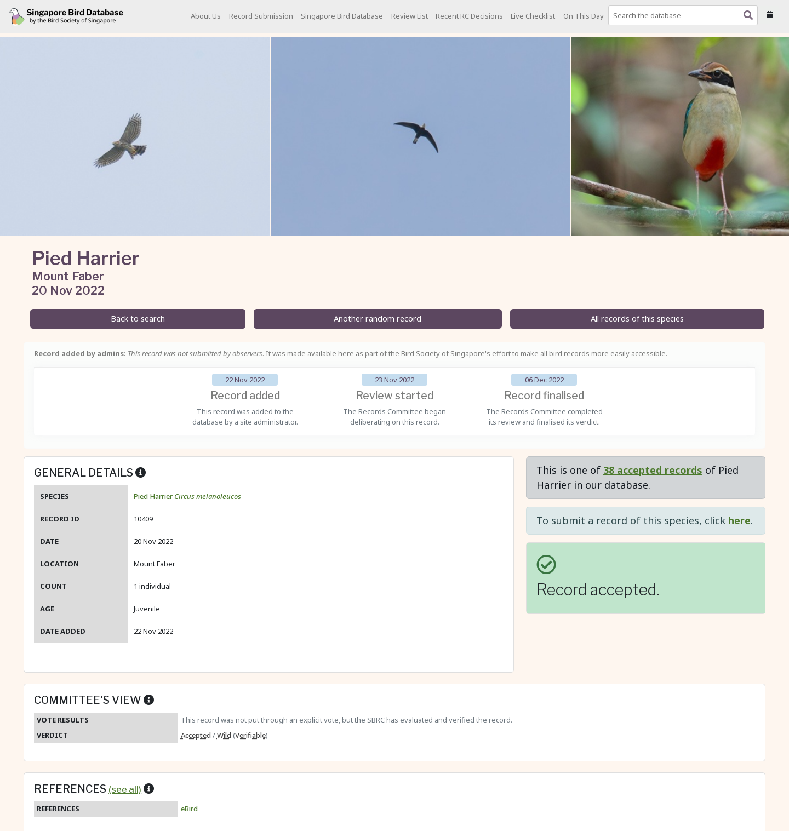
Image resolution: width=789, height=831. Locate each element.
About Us (206, 16)
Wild (224, 735)
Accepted (196, 735)
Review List (409, 16)
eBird (189, 808)
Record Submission (261, 16)
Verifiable (250, 735)
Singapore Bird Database (342, 16)
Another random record (377, 318)
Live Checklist (533, 16)
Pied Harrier (187, 496)
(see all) (124, 789)
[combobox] (685, 15)
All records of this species (637, 318)
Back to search (138, 318)
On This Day (583, 16)
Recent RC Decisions (469, 16)
